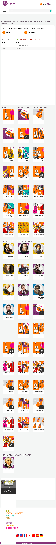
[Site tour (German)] (41, 537)
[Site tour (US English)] (21, 537)
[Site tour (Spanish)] (37, 537)
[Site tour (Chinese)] (33, 537)
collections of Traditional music (29, 39)
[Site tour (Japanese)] (29, 537)
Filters (8, 33)
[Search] (51, 10)
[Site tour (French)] (25, 537)
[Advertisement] (28, 17)
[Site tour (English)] (17, 537)
